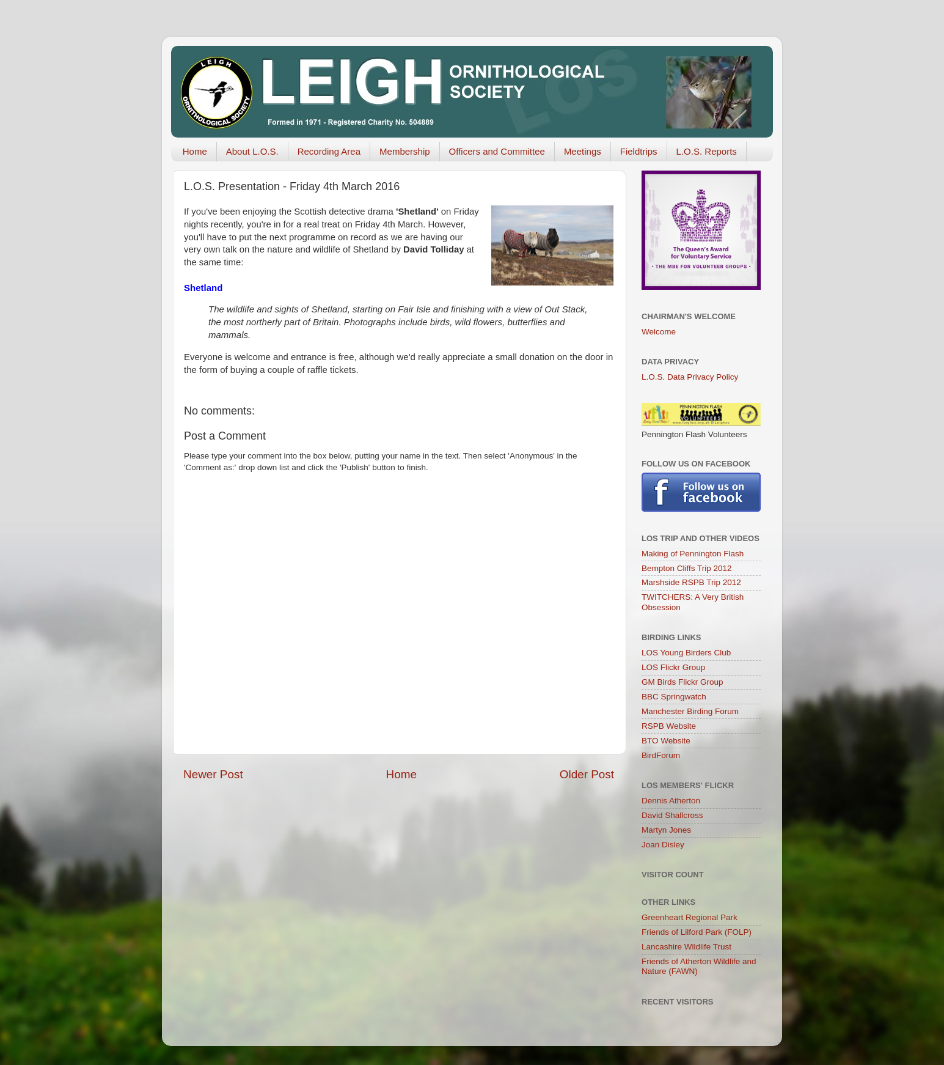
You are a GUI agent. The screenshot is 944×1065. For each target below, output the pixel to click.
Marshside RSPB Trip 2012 (691, 582)
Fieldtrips (638, 151)
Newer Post (213, 774)
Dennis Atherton (671, 800)
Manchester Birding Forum (690, 711)
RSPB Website (669, 726)
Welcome (659, 331)
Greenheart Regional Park (689, 917)
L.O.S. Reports (706, 151)
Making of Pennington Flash (693, 553)
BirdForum (661, 755)
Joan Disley (663, 844)
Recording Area (329, 151)
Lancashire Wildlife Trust (686, 946)
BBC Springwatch (674, 696)
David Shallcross (672, 815)
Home (195, 151)
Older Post (587, 774)
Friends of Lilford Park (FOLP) (697, 932)
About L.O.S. (252, 151)
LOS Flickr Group (673, 667)
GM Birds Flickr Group (682, 682)
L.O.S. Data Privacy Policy (690, 376)
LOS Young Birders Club (686, 652)
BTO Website (666, 740)
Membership (404, 151)
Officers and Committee (497, 151)
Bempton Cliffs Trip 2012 (687, 568)
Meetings (582, 151)
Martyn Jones (666, 830)
